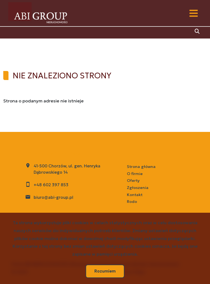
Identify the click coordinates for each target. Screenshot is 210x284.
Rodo (132, 201)
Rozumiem (105, 271)
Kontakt (134, 194)
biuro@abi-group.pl (53, 197)
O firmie (135, 173)
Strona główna (141, 166)
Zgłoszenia (137, 187)
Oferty (133, 180)
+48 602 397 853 (51, 184)
